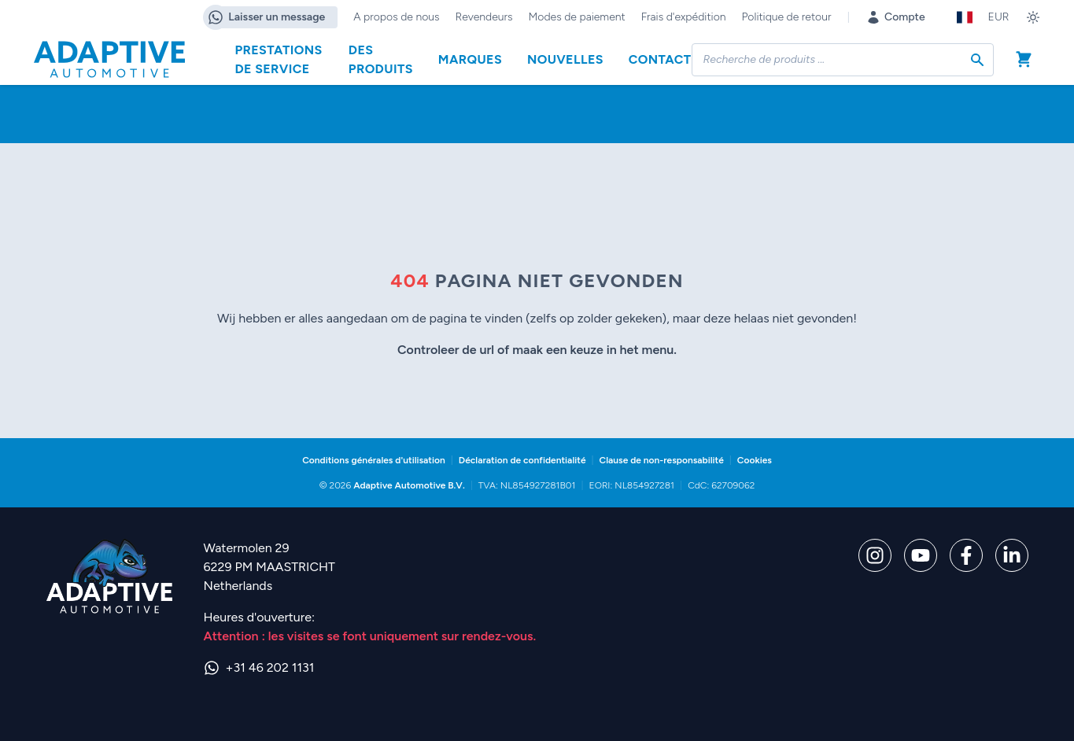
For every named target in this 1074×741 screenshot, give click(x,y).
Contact (660, 59)
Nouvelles (565, 59)
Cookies (754, 460)
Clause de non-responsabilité (662, 460)
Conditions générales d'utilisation (373, 460)
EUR (998, 17)
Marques (470, 59)
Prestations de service (279, 59)
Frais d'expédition (683, 17)
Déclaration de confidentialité (522, 460)
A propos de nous (396, 17)
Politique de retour (787, 17)
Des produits (381, 59)
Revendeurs (484, 17)
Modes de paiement (577, 17)
